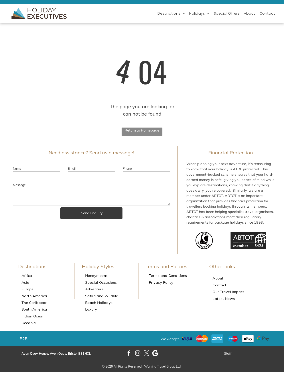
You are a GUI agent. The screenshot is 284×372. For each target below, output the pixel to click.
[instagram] (138, 353)
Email (71, 169)
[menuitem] (172, 13)
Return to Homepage (142, 130)
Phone (127, 169)
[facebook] (129, 353)
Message (19, 185)
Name (17, 169)
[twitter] (146, 353)
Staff (227, 353)
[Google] (155, 353)
